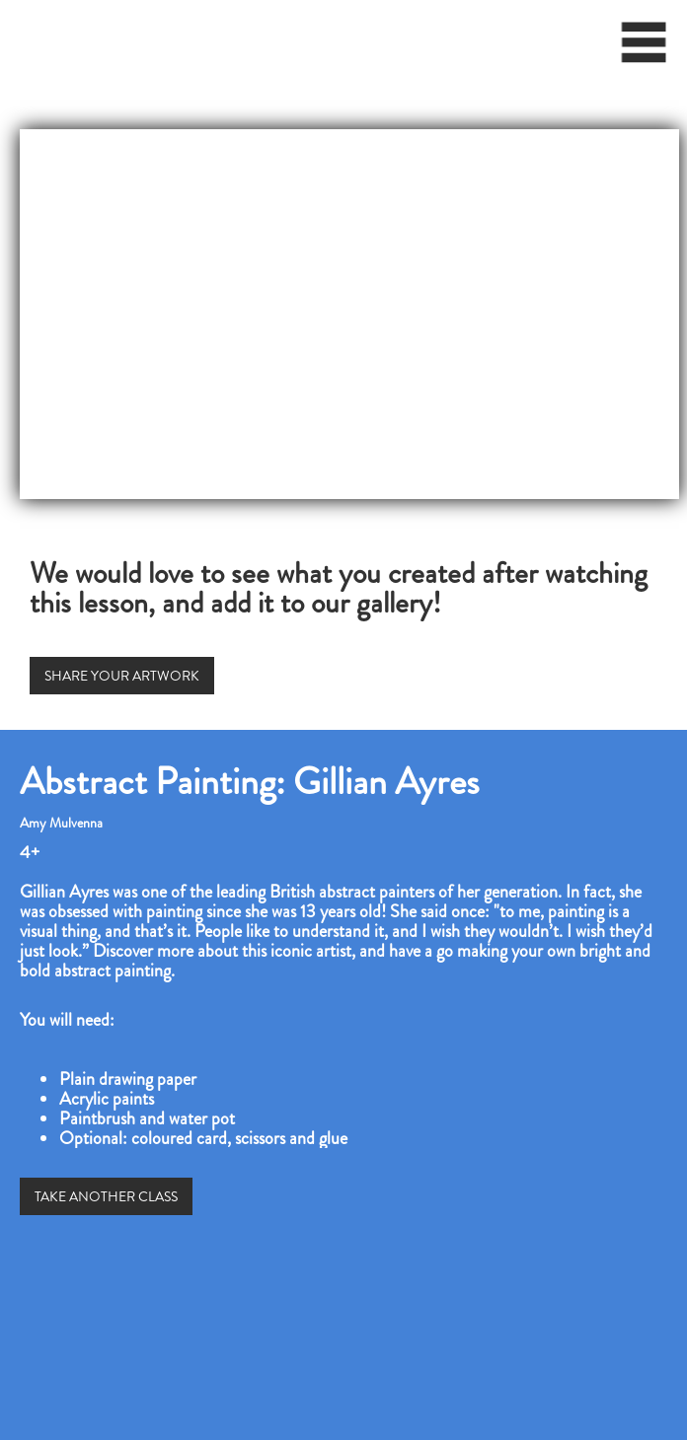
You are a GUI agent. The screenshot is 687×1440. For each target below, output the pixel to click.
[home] (13, 34)
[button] (644, 49)
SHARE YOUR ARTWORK (121, 675)
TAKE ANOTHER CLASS (106, 1196)
